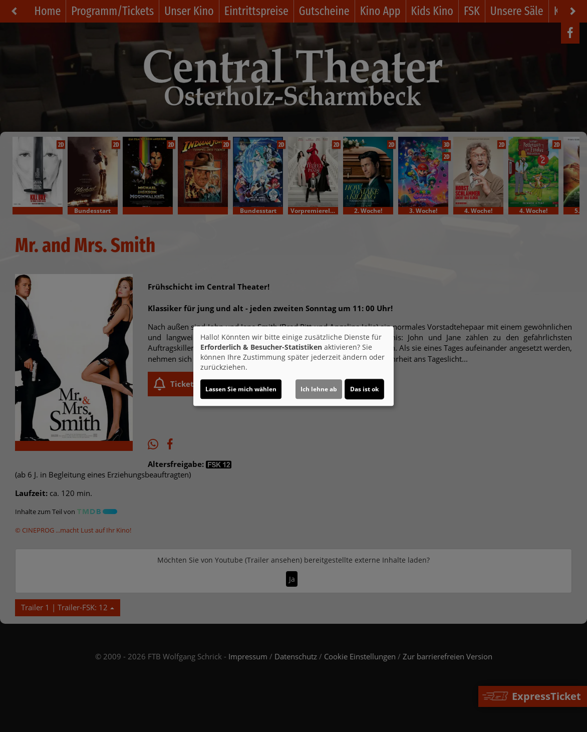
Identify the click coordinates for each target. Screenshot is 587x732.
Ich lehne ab (319, 389)
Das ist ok (364, 389)
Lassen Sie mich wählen (240, 389)
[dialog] (293, 366)
